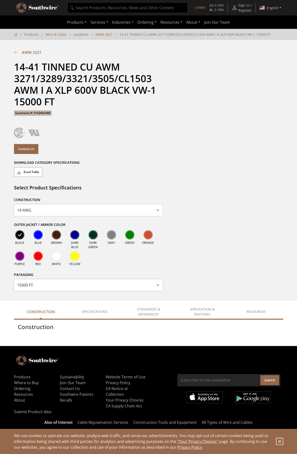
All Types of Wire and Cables (227, 422)
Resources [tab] (256, 311)
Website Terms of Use (125, 377)
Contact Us (26, 149)
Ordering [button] (145, 22)
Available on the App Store (204, 397)
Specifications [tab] (95, 311)
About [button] (191, 22)
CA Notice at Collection (117, 391)
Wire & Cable (56, 34)
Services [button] (97, 22)
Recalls (66, 400)
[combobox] (127, 8)
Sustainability (72, 377)
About (19, 400)
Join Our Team (217, 22)
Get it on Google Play (253, 397)
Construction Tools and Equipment (165, 422)
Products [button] (75, 22)
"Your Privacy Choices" (197, 441)
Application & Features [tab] (202, 312)
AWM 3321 (103, 34)
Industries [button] (121, 22)
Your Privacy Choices (125, 400)
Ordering (22, 388)
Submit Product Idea (32, 411)
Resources (23, 394)
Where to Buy (26, 382)
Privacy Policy (189, 447)
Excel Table (28, 172)
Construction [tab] (41, 311)
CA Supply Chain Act (124, 406)
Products (31, 34)
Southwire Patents (76, 394)
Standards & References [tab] (148, 312)
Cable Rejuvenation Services (102, 422)
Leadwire (81, 34)
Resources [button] (170, 22)
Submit (269, 380)
